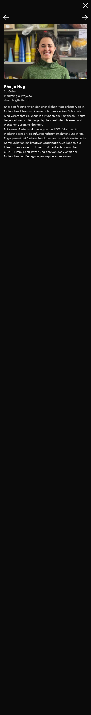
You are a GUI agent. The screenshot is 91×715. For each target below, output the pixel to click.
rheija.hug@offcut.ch (17, 100)
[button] (85, 18)
